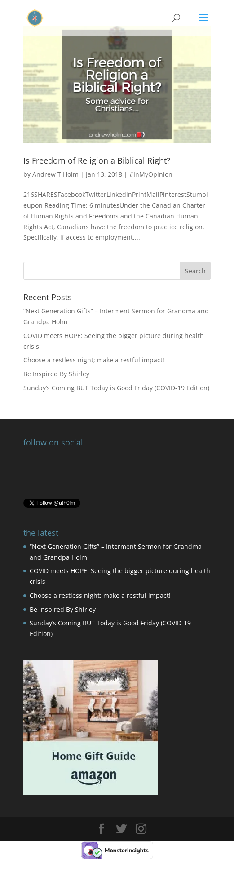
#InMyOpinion (150, 174)
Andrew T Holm (55, 174)
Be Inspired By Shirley (56, 374)
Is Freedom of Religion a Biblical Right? (96, 160)
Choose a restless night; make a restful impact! (93, 360)
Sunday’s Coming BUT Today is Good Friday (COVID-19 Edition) (116, 387)
